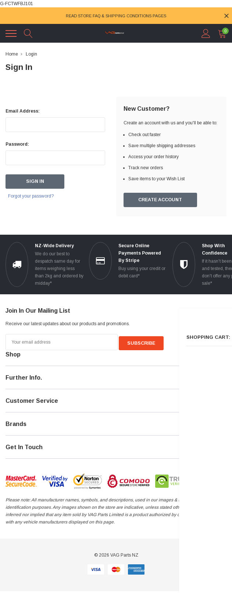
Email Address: (23, 111)
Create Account (160, 200)
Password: (17, 144)
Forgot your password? (35, 196)
